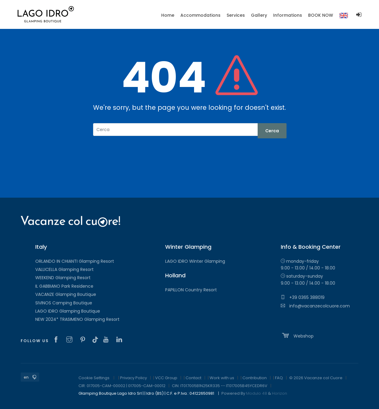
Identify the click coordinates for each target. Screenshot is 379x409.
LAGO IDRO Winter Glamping (195, 261)
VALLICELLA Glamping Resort (64, 269)
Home (167, 15)
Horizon (279, 393)
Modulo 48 (256, 393)
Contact (193, 378)
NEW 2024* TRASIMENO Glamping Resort (77, 319)
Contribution (254, 378)
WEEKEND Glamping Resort (63, 278)
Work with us (222, 378)
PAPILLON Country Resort (191, 290)
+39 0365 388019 (303, 297)
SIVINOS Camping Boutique (63, 303)
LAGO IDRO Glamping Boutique (67, 311)
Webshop (297, 335)
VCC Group (166, 378)
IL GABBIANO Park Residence (64, 286)
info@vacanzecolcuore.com (315, 306)
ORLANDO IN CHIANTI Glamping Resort (74, 261)
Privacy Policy (133, 378)
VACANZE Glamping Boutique (65, 294)
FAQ (279, 378)
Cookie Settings (94, 378)
